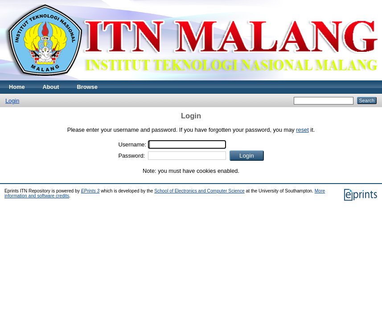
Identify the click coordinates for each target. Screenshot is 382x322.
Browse (87, 87)
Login (12, 100)
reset (302, 129)
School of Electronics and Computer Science (199, 190)
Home (17, 87)
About (51, 87)
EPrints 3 (90, 190)
